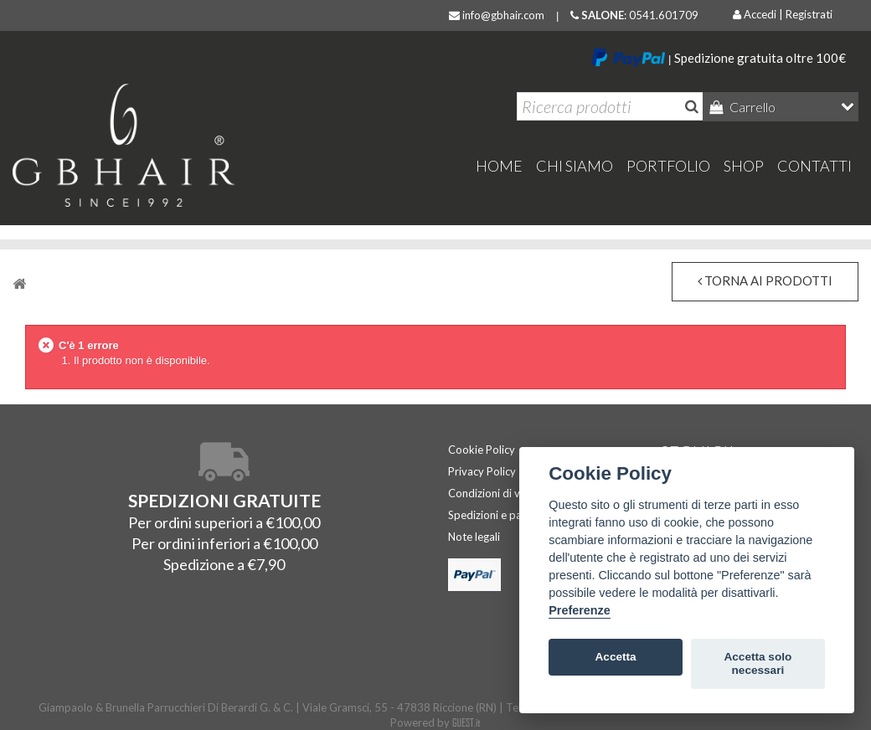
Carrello (751, 107)
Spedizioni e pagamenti (504, 515)
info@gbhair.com (496, 15)
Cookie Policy (481, 449)
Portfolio (668, 166)
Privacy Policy (482, 471)
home (499, 166)
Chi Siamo (574, 166)
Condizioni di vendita (499, 493)
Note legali (474, 536)
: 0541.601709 (634, 15)
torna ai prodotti (765, 280)
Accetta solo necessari (757, 663)
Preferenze (580, 610)
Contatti (814, 166)
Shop (744, 166)
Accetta (615, 656)
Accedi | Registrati (782, 14)
